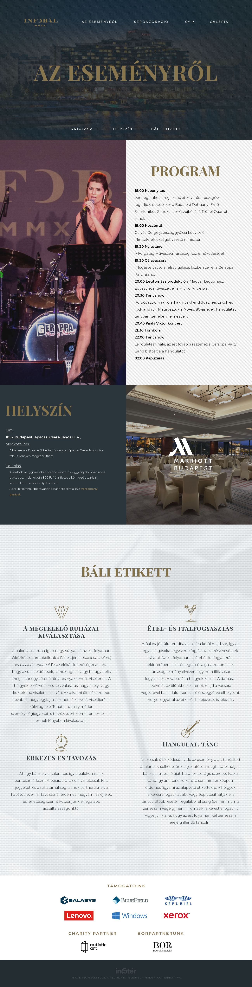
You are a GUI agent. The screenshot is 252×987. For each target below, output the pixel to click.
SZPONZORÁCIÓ (151, 22)
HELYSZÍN (122, 129)
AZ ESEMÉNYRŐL (100, 22)
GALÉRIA (219, 22)
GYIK (190, 22)
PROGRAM (82, 129)
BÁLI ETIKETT (166, 129)
